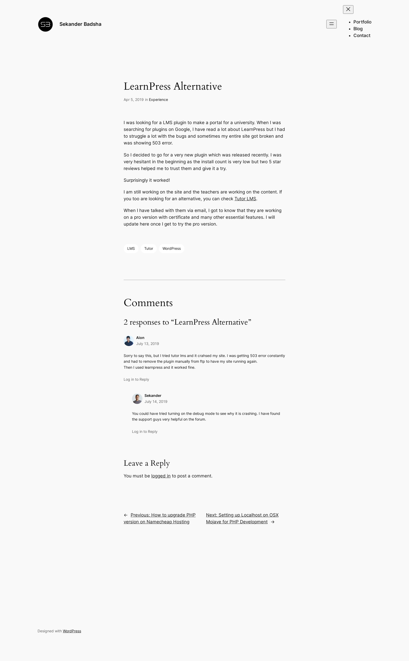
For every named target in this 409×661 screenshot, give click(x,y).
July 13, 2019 (147, 343)
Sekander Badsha (80, 24)
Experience (158, 99)
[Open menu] (331, 24)
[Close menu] (348, 9)
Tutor (148, 248)
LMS (131, 248)
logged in (161, 475)
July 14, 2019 (156, 401)
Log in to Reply (136, 379)
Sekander (153, 395)
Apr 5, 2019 (134, 99)
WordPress (172, 248)
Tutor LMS (245, 198)
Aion (140, 337)
